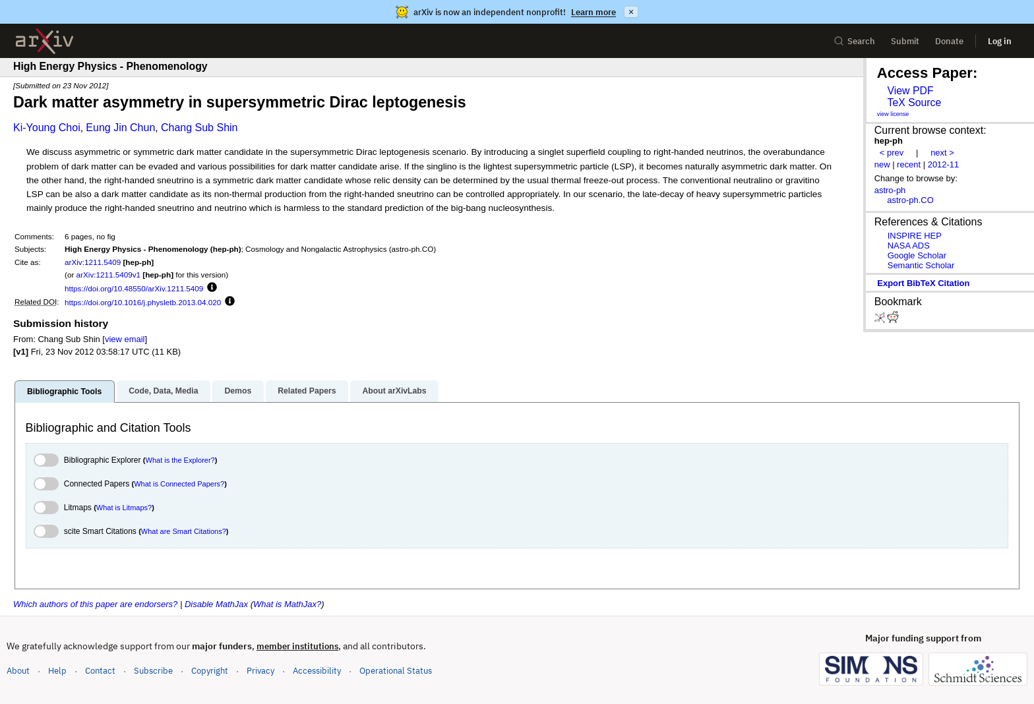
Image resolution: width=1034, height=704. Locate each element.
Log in (1000, 41)
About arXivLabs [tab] (394, 391)
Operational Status (395, 670)
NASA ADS (909, 245)
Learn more (593, 12)
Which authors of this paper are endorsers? (95, 604)
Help (57, 670)
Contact (100, 670)
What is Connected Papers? (179, 484)
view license (893, 114)
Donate (949, 41)
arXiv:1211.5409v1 (108, 274)
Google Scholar (917, 255)
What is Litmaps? (124, 508)
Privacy (260, 670)
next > (942, 153)
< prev (891, 153)
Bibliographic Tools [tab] (64, 391)
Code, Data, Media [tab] (163, 391)
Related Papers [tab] (307, 391)
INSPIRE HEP (915, 236)
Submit (905, 41)
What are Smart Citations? (183, 531)
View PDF (910, 90)
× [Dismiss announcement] (631, 12)
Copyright (209, 670)
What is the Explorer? (180, 460)
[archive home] (44, 41)
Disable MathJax (216, 604)
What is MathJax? (287, 604)
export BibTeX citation (923, 283)
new (882, 164)
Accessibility (317, 670)
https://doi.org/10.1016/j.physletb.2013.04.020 (143, 302)
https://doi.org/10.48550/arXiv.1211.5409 (134, 288)
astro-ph (890, 190)
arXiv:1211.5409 (93, 262)
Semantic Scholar (921, 265)
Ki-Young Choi (46, 127)
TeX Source (914, 102)
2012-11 (943, 164)
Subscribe (153, 670)
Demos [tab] (237, 391)
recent (909, 164)
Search (854, 41)
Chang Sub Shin (199, 127)
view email (124, 339)
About (18, 670)
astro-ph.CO (910, 200)
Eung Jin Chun (120, 127)
